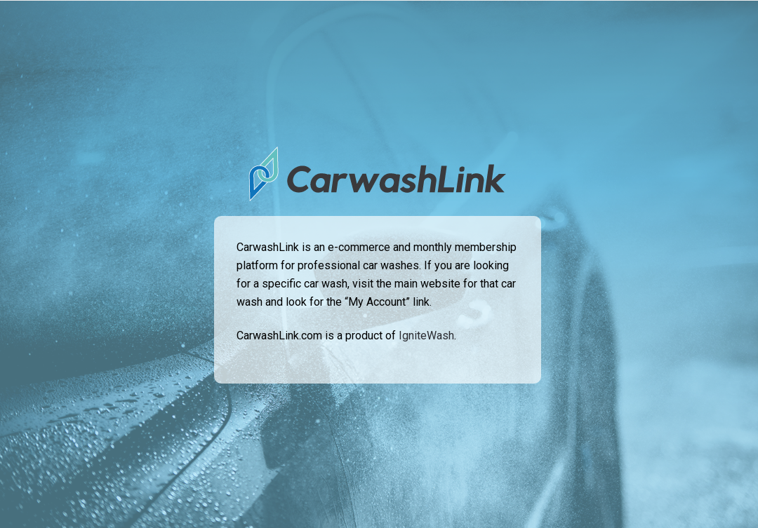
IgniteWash (426, 335)
